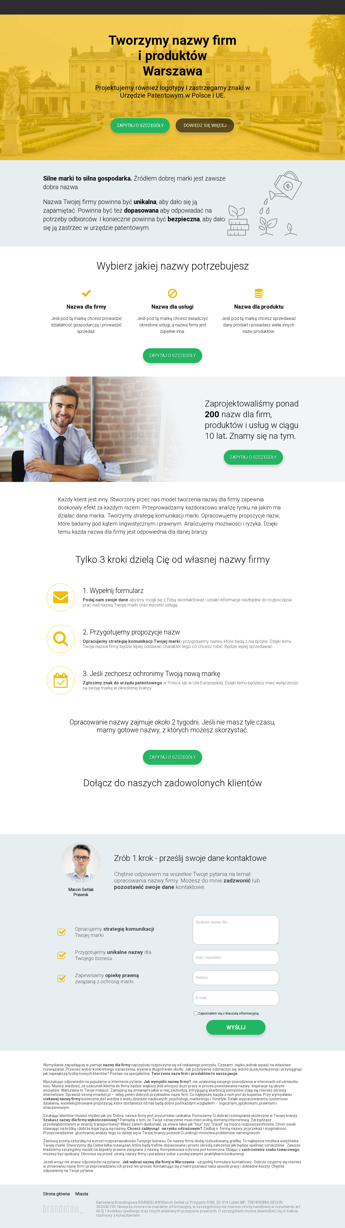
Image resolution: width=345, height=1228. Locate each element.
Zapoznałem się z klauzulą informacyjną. (229, 1013)
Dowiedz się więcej (205, 125)
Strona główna (56, 1193)
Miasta (81, 1193)
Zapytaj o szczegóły (140, 125)
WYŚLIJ (236, 1027)
